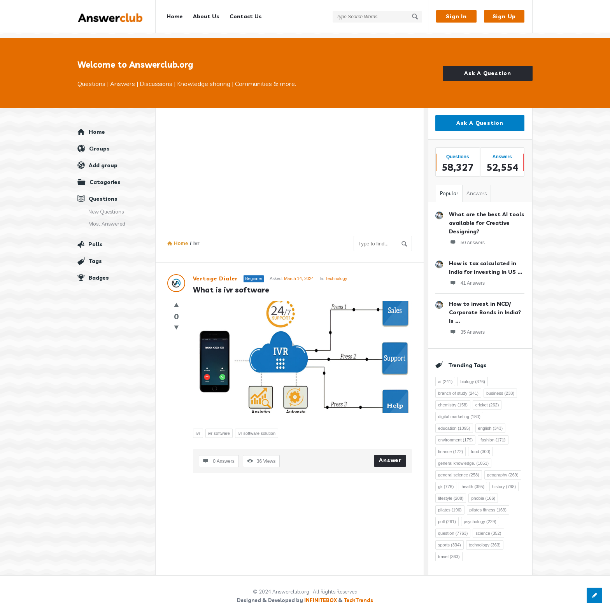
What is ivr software (231, 284)
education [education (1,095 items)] (454, 423)
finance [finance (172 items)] (450, 446)
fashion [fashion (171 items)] (492, 434)
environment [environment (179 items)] (455, 434)
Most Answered (106, 218)
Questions (103, 193)
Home (175, 16)
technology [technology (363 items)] (485, 539)
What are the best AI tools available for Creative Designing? (486, 218)
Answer (390, 454)
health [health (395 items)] (472, 481)
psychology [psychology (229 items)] (480, 516)
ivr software (219, 427)
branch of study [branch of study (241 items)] (458, 388)
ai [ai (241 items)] (445, 376)
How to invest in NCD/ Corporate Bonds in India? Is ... (485, 307)
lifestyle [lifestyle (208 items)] (450, 493)
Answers (476, 188)
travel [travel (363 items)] (449, 551)
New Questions (106, 206)
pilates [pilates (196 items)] (450, 504)
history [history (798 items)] (504, 481)
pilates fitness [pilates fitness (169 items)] (488, 504)
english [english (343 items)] (490, 423)
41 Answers (467, 278)
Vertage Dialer (215, 273)
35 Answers (467, 327)
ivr (198, 427)
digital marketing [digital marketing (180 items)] (459, 411)
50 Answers (467, 237)
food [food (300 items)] (480, 446)
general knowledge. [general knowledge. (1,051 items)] (463, 458)
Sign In (456, 16)
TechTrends (358, 595)
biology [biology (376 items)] (472, 376)
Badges (99, 272)
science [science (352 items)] (488, 528)
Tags (95, 255)
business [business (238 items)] (500, 388)
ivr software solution (256, 427)
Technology (336, 273)
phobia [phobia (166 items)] (483, 493)
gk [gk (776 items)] (446, 481)
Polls (95, 239)
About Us (206, 16)
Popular (449, 188)
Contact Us (246, 16)
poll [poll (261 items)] (447, 516)
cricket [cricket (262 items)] (487, 399)
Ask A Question (487, 68)
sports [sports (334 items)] (449, 539)
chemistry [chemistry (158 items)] (453, 399)
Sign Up (504, 16)
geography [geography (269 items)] (503, 469)
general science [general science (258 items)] (458, 469)
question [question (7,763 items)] (453, 528)
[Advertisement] (289, 172)
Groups (99, 143)
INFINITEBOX (320, 595)
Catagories (105, 176)
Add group (103, 160)
